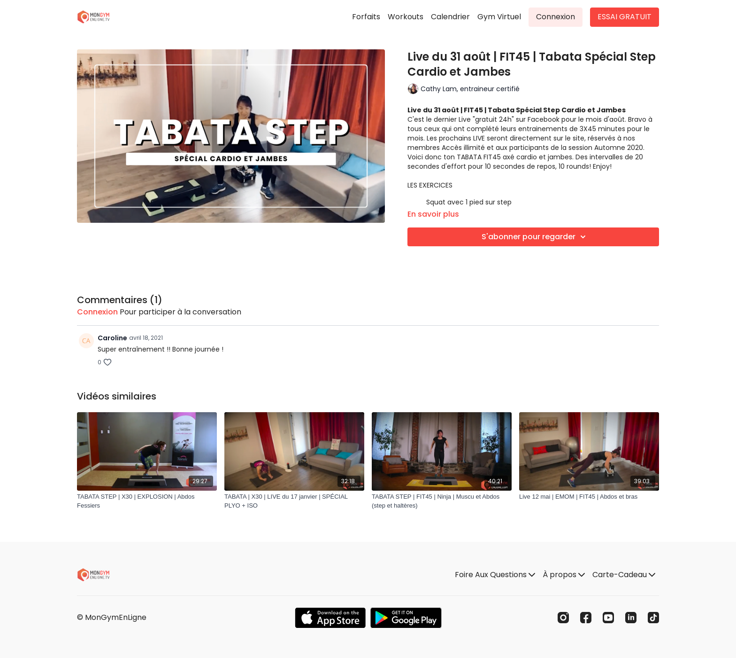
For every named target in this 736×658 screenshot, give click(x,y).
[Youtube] (608, 617)
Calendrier (450, 16)
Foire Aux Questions (495, 574)
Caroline (112, 338)
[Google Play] (406, 617)
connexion (97, 311)
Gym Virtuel (499, 16)
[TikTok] (653, 617)
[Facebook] (585, 617)
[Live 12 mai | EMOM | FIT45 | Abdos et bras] (589, 496)
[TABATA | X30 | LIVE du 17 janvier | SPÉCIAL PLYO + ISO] (294, 501)
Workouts (405, 16)
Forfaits (366, 16)
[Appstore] (330, 617)
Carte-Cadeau (623, 574)
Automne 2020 (618, 147)
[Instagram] (563, 617)
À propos (564, 574)
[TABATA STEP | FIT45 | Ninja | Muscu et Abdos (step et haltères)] (442, 501)
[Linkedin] (630, 617)
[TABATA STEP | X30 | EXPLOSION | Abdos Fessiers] (147, 501)
